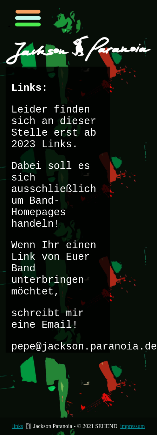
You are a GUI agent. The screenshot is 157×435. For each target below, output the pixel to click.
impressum (132, 426)
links (17, 426)
